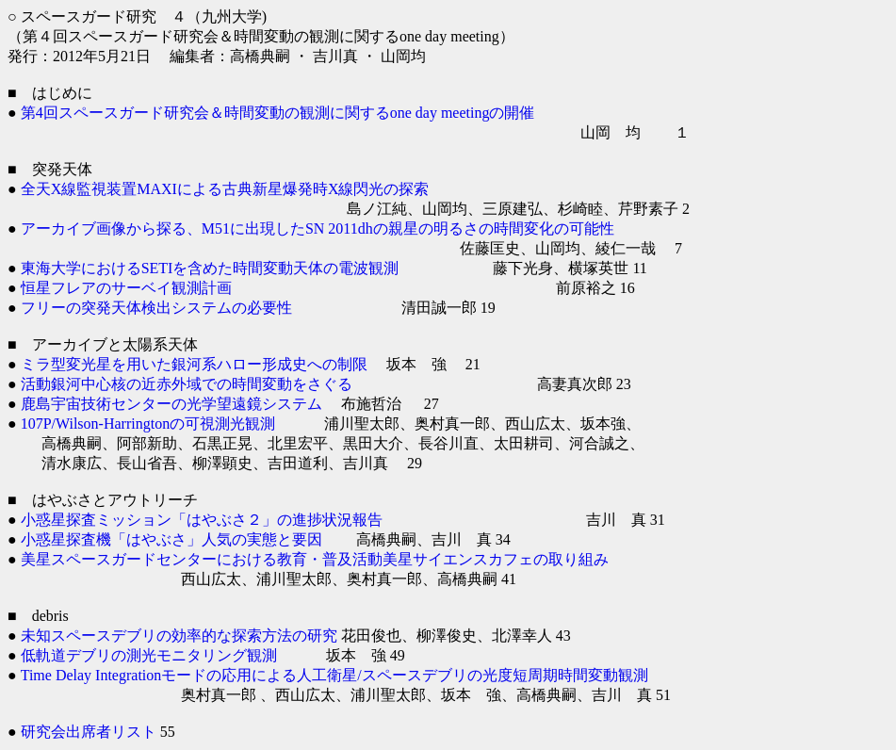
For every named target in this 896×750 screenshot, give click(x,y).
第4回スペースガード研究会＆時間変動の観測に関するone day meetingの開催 (278, 113)
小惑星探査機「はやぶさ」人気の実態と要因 (171, 539)
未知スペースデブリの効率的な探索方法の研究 (179, 636)
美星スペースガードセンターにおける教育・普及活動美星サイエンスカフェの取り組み (315, 559)
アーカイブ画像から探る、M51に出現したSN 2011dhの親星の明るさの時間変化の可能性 (317, 228)
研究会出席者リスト (88, 732)
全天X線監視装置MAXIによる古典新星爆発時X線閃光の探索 (225, 189)
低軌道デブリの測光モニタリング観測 (149, 655)
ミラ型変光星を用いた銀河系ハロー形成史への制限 (194, 364)
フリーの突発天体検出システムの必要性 (156, 308)
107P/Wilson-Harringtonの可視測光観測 (148, 424)
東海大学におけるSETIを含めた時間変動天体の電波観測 (210, 268)
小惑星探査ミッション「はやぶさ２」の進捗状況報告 (202, 520)
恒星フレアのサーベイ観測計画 (126, 288)
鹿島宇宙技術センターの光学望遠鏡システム (171, 404)
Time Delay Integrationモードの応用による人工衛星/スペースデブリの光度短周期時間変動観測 (334, 675)
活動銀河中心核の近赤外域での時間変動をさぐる (186, 384)
